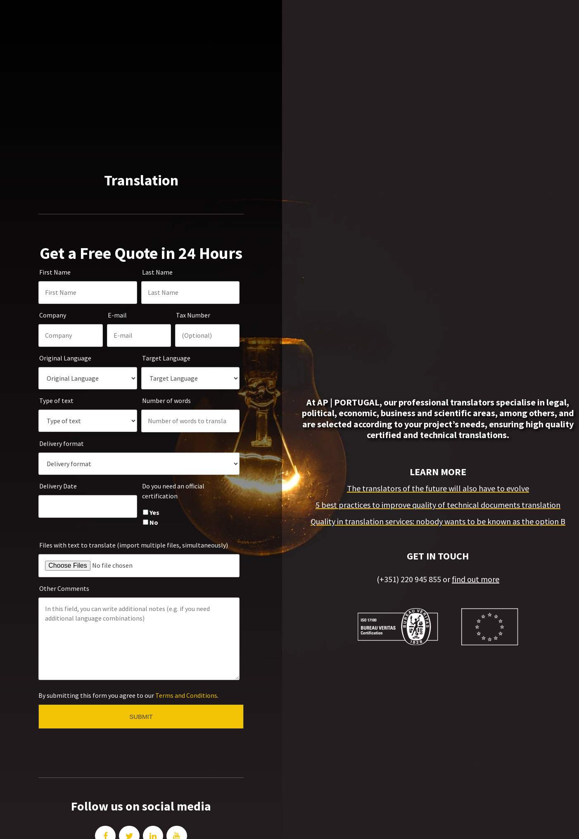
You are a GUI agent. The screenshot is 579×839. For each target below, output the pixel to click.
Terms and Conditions (186, 657)
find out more (475, 560)
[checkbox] (190, 479)
